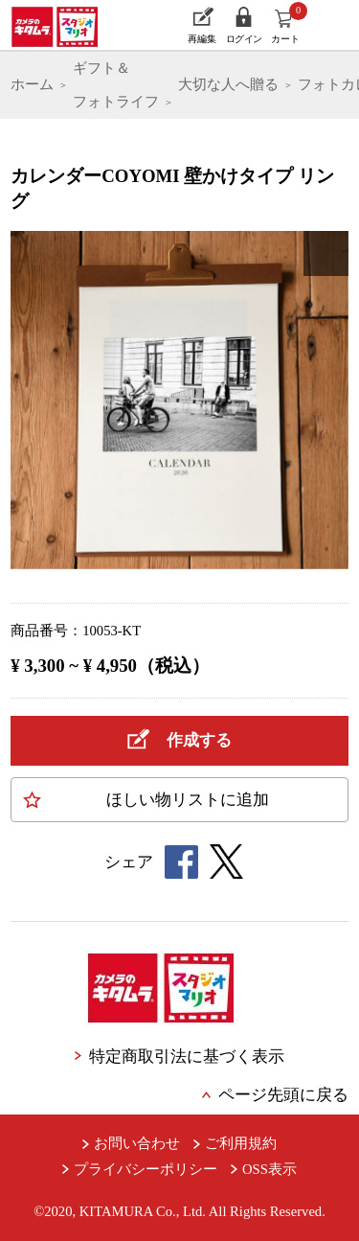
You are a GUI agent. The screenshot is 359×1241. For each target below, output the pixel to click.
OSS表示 (269, 1169)
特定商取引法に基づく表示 (186, 1056)
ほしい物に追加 (187, 800)
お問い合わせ (137, 1143)
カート (289, 23)
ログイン (244, 39)
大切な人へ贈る (228, 84)
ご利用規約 (241, 1143)
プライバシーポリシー (145, 1169)
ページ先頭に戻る (283, 1095)
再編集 (202, 39)
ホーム (32, 84)
